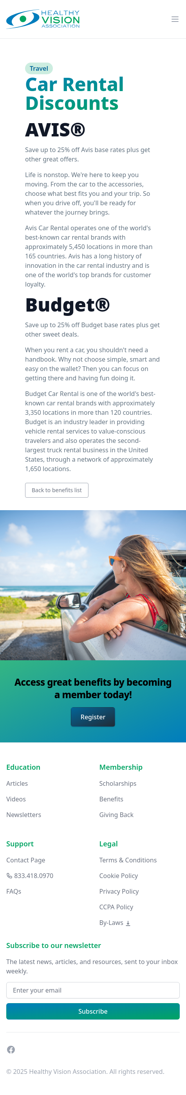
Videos (16, 799)
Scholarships (118, 783)
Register (93, 717)
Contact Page (25, 860)
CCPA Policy (116, 907)
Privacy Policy (119, 891)
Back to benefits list (57, 490)
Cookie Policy (118, 875)
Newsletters (23, 814)
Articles (17, 783)
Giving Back (116, 814)
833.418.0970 (29, 875)
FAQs (13, 891)
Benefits (111, 799)
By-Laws (115, 922)
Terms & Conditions (128, 860)
